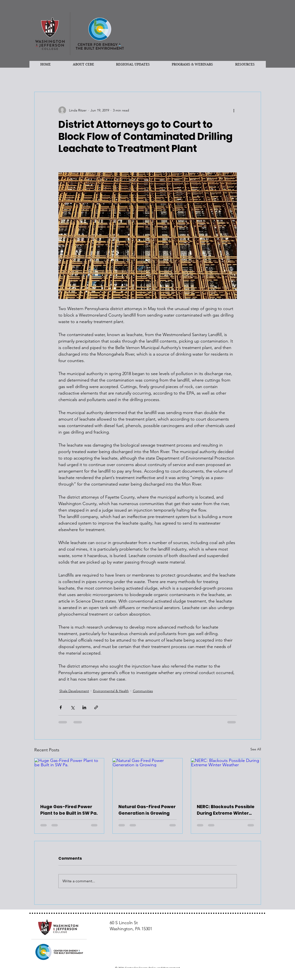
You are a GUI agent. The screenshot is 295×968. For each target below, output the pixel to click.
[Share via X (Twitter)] (72, 707)
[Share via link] (96, 707)
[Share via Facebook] (60, 707)
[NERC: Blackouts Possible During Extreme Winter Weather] (226, 777)
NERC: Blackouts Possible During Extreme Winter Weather (225, 810)
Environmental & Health (111, 691)
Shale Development (74, 691)
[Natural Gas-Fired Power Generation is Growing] (147, 777)
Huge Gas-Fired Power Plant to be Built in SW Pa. (69, 810)
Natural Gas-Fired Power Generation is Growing (147, 810)
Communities (143, 691)
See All (255, 749)
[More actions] (234, 110)
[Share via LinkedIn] (84, 707)
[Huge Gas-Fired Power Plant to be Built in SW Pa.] (69, 777)
